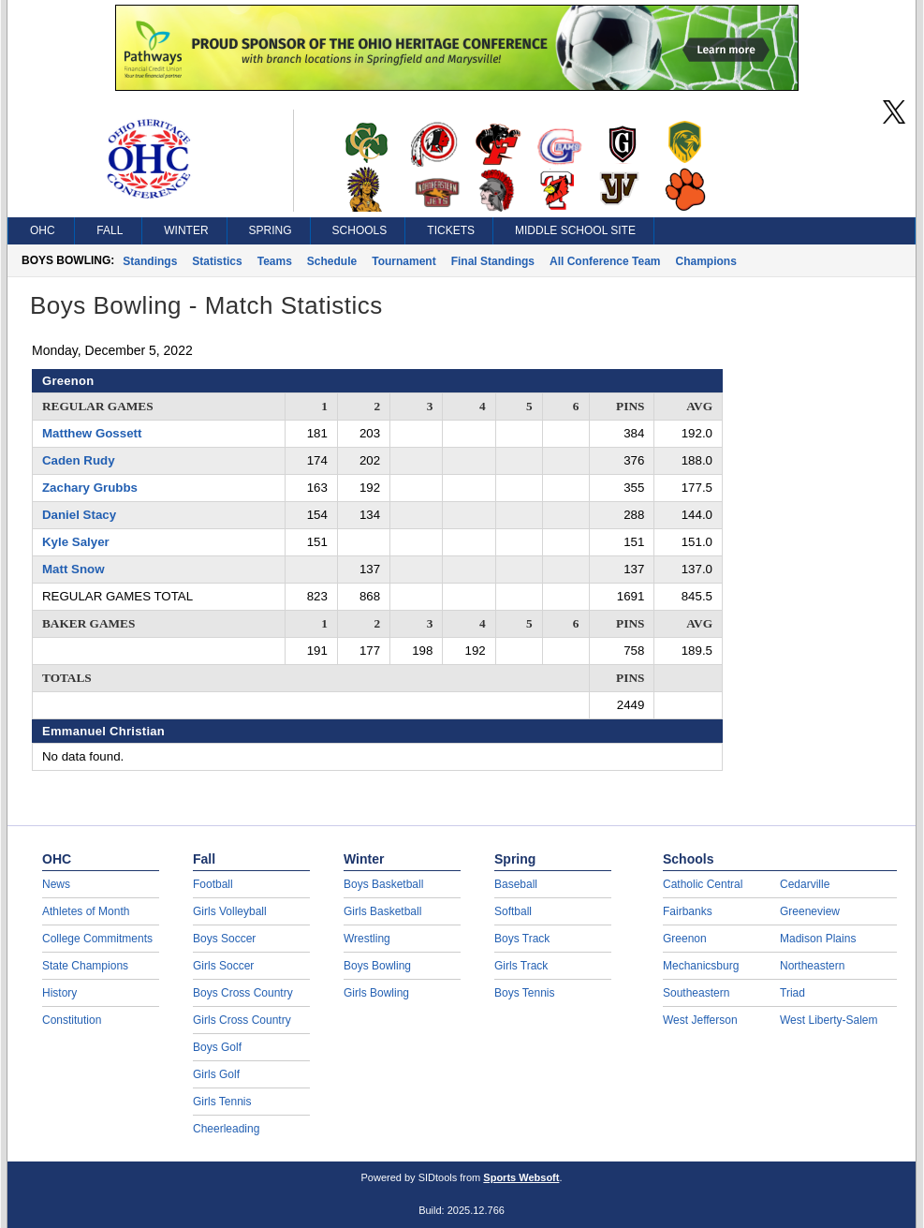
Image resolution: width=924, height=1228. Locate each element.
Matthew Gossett (91, 433)
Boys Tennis (524, 992)
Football (213, 884)
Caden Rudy (78, 460)
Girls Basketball (382, 911)
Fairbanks (687, 911)
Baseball (515, 884)
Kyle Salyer (76, 542)
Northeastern (812, 965)
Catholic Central (702, 884)
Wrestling (367, 938)
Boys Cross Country (243, 992)
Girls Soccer (223, 965)
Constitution (71, 1020)
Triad (792, 992)
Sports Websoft (521, 1177)
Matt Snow (73, 569)
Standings (150, 261)
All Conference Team (605, 261)
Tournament (403, 261)
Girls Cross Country (242, 1020)
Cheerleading (226, 1128)
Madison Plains (818, 938)
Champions (705, 261)
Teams (274, 261)
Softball (513, 911)
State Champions (85, 965)
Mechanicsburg (701, 965)
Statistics (217, 261)
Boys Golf (217, 1047)
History (59, 992)
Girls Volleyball (230, 911)
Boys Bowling (377, 965)
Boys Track (522, 938)
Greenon (685, 938)
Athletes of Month (85, 911)
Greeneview (810, 911)
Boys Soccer (224, 938)
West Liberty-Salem (828, 1020)
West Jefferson (700, 1020)
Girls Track (521, 965)
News (56, 884)
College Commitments (97, 938)
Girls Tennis (222, 1101)
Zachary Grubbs (90, 488)
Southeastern (696, 992)
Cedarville (804, 884)
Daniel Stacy (79, 515)
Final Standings (493, 261)
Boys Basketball (383, 884)
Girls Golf (216, 1074)
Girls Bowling (376, 992)
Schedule (332, 261)
